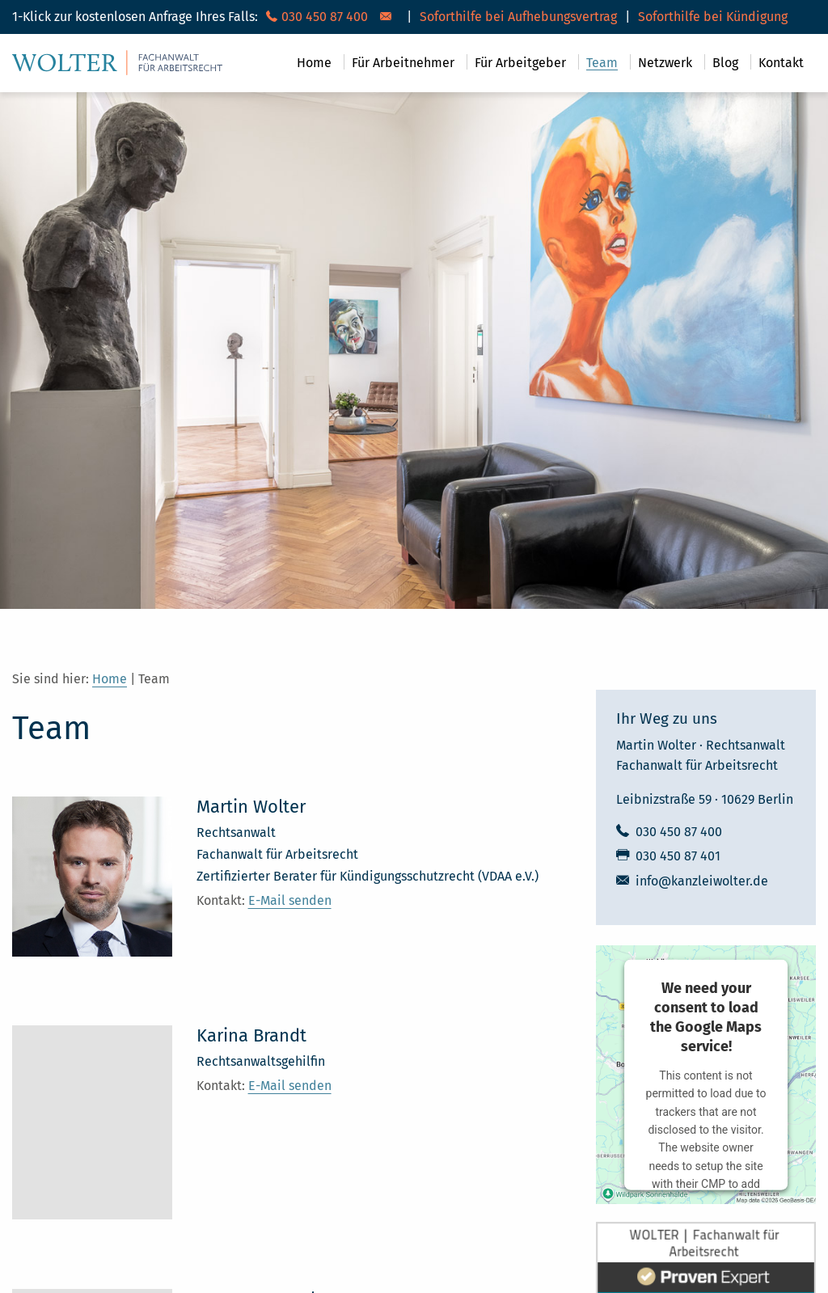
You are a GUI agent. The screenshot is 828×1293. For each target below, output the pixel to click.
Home (109, 679)
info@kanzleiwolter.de (702, 881)
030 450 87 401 (678, 856)
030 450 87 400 (679, 832)
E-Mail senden (290, 900)
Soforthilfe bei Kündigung (713, 16)
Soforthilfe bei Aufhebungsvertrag (518, 16)
